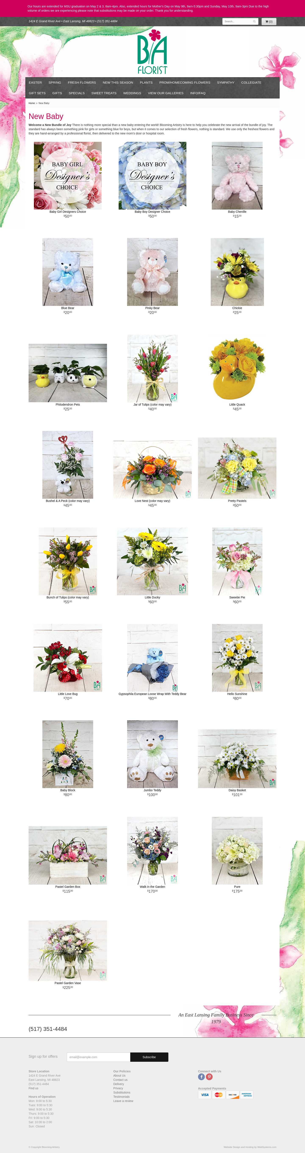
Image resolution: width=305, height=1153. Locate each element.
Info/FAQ (197, 93)
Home (32, 103)
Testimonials (121, 1096)
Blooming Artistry (152, 51)
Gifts (57, 93)
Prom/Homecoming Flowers (184, 82)
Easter (35, 82)
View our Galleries (166, 93)
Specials (77, 93)
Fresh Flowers (82, 82)
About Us (119, 1075)
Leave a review (123, 1101)
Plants (146, 82)
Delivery (118, 1084)
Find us (33, 1088)
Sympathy (225, 82)
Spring (55, 82)
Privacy (118, 1088)
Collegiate (251, 82)
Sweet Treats (104, 93)
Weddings (132, 93)
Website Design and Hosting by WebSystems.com (250, 1147)
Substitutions (121, 1092)
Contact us (120, 1079)
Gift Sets (37, 93)
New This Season (118, 82)
